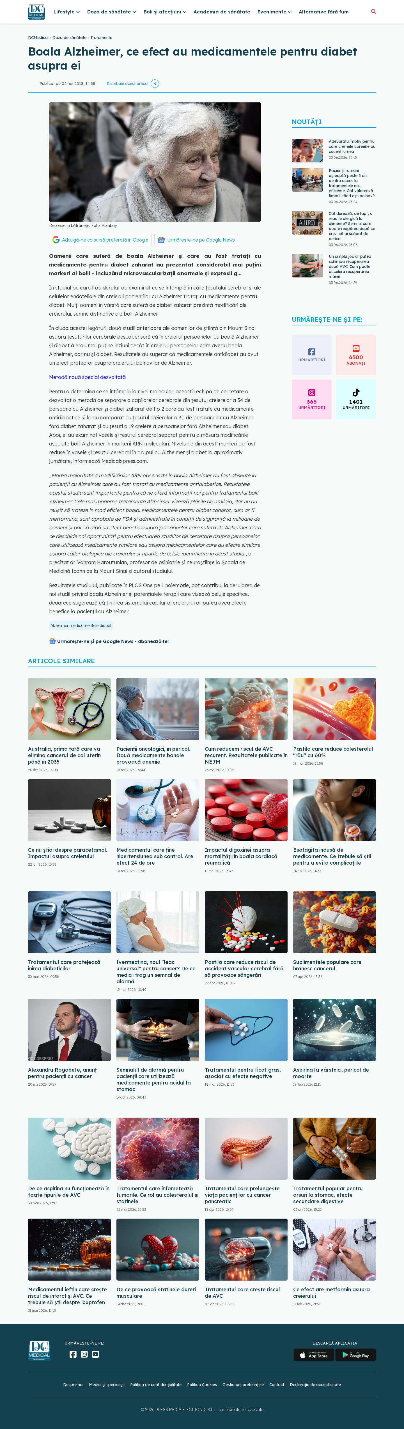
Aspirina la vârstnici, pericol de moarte (331, 1073)
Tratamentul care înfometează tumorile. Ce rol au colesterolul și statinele (157, 1195)
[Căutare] (373, 11)
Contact (276, 1384)
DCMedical (38, 37)
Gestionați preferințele (243, 1384)
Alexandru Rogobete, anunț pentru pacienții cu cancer (62, 1073)
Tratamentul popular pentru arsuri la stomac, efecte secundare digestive (328, 1195)
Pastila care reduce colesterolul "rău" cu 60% (333, 752)
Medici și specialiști (107, 1384)
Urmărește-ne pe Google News (201, 240)
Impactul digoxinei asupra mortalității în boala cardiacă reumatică (241, 856)
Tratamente (101, 37)
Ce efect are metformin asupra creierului (331, 1292)
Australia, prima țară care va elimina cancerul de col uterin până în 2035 (64, 755)
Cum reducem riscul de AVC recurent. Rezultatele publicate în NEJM (246, 755)
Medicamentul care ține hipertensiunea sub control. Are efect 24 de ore (154, 856)
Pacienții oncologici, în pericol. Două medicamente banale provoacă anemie (153, 755)
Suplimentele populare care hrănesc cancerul (327, 965)
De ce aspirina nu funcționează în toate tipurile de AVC (68, 1191)
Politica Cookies (202, 1384)
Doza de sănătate (69, 37)
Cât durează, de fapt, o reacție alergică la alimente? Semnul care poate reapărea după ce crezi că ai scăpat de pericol (352, 226)
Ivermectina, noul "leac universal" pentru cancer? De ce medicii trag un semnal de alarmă (156, 972)
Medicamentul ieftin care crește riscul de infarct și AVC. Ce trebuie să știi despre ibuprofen (67, 1296)
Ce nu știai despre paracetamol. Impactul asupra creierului (67, 853)
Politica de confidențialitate (156, 1384)
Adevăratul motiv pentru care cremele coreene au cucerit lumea (352, 146)
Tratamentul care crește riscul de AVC (242, 1292)
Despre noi (73, 1384)
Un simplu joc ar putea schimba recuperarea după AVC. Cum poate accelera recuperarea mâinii (350, 266)
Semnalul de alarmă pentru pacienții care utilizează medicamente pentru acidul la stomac (153, 1079)
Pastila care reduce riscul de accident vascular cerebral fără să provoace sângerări (244, 968)
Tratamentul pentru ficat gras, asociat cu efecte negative (243, 1073)
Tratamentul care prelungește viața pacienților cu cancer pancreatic (242, 1195)
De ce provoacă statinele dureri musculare (156, 1292)
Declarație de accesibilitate (315, 1384)
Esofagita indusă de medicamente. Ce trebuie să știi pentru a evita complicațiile (332, 856)
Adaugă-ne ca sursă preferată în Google (105, 240)
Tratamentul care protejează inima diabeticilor (64, 965)
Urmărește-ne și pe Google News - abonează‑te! (113, 641)
